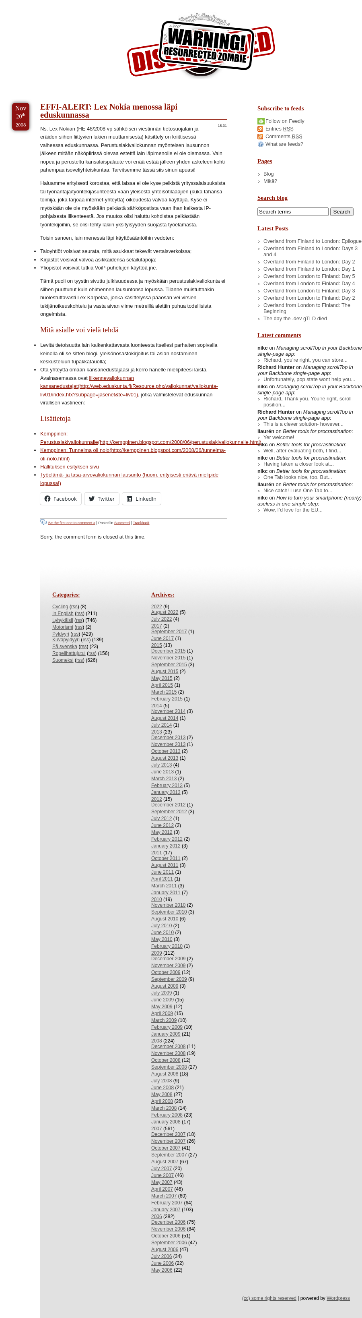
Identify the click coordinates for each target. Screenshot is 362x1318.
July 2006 (161, 1256)
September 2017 (169, 631)
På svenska (64, 646)
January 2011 (166, 892)
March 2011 (164, 886)
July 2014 (161, 725)
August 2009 (164, 986)
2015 (156, 645)
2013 (156, 732)
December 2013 (168, 737)
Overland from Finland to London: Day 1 (309, 269)
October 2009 (166, 972)
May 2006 (162, 1270)
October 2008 (166, 1060)
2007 (156, 1128)
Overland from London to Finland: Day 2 (309, 298)
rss (74, 606)
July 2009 (161, 993)
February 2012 (167, 839)
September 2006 (169, 1242)
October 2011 (166, 858)
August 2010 (164, 919)
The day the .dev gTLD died (295, 318)
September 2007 (169, 1155)
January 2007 (166, 1209)
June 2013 (162, 772)
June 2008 (162, 1087)
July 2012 (161, 818)
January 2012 (166, 846)
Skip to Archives (90, 3)
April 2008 (162, 1101)
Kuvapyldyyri (66, 639)
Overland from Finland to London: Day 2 (309, 262)
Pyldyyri (60, 634)
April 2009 (162, 1013)
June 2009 (162, 1000)
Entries (279, 129)
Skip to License (149, 3)
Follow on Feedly (284, 121)
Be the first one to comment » (71, 523)
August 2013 (164, 758)
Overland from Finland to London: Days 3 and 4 (310, 251)
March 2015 (164, 692)
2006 (156, 1216)
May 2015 (162, 678)
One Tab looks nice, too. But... (297, 477)
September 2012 (169, 811)
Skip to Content (31, 3)
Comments (283, 136)
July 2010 (161, 925)
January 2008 (166, 1122)
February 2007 (167, 1203)
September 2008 (169, 1067)
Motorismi (62, 627)
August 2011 (164, 865)
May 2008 (162, 1094)
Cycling (60, 606)
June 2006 (162, 1263)
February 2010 (167, 946)
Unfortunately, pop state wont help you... (309, 379)
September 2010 (169, 912)
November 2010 (168, 905)
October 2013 (166, 751)
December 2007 (168, 1134)
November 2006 (168, 1229)
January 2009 (166, 1034)
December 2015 (168, 651)
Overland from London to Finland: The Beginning (306, 308)
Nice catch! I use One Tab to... (297, 490)
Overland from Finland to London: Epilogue (312, 241)
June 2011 (162, 872)
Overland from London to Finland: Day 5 (309, 276)
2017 (156, 626)
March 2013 (164, 778)
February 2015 (167, 699)
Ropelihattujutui (69, 653)
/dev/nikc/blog (201, 47)
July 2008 (161, 1081)
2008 (156, 1041)
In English (63, 613)
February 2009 (167, 1027)
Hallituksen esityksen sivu (69, 467)
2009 (156, 953)
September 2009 (169, 979)
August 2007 (164, 1162)
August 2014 (164, 718)
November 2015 (168, 658)
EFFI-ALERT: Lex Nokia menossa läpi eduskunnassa (108, 110)
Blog (268, 174)
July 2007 (161, 1168)
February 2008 (167, 1115)
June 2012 (162, 825)
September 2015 (169, 664)
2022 (156, 606)
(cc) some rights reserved (269, 1298)
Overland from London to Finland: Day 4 (309, 283)
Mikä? (270, 181)
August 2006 (164, 1249)
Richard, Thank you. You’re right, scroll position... (307, 402)
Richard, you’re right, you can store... (305, 360)
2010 (156, 899)
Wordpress (338, 1298)
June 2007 (162, 1175)
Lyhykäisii (62, 620)
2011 (156, 853)
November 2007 (168, 1141)
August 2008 (164, 1074)
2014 (156, 706)
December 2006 (168, 1222)
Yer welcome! (278, 437)
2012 (156, 799)
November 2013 (168, 744)
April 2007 (162, 1189)
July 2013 (161, 765)
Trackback (141, 523)
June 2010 (162, 932)
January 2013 (166, 792)
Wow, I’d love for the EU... (293, 510)
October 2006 (166, 1236)
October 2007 (166, 1148)
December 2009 (168, 959)
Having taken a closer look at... (298, 464)
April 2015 (162, 685)
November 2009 (168, 965)
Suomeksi (122, 523)
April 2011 (162, 879)
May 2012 (162, 832)
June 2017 (162, 638)
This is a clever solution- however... (303, 424)
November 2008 (168, 1053)
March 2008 (164, 1108)
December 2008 (168, 1046)
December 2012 (168, 805)
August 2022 (164, 612)
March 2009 (164, 1020)
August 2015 (164, 671)
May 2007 (162, 1182)
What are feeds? (284, 144)
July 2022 (161, 619)
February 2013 (167, 785)
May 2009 (162, 1006)
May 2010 (162, 939)
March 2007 (164, 1196)
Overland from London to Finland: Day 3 (309, 291)
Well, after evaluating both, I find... (302, 451)
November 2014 (168, 711)
